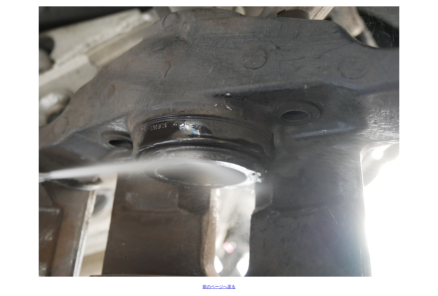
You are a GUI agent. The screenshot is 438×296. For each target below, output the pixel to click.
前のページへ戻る (219, 286)
